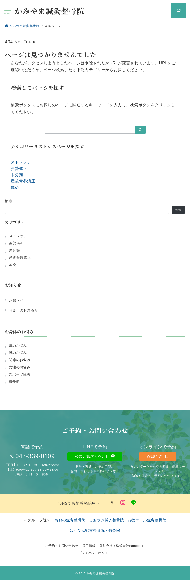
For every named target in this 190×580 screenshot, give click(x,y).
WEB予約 (157, 456)
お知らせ (16, 300)
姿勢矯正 (19, 168)
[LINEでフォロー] (133, 503)
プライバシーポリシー (94, 553)
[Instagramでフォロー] (122, 503)
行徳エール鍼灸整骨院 (147, 520)
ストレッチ (21, 162)
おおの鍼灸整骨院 (70, 520)
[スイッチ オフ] (178, 10)
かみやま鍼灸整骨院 (49, 10)
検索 (8, 201)
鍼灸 (15, 187)
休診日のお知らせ (23, 310)
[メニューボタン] (8, 10)
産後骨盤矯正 (23, 181)
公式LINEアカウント (95, 456)
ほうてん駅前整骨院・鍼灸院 (95, 530)
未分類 (17, 175)
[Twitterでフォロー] (112, 503)
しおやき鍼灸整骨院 (106, 520)
